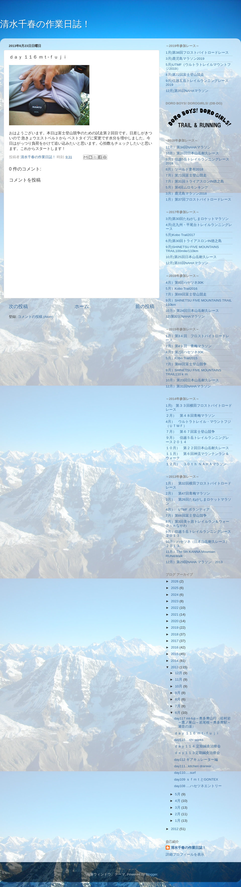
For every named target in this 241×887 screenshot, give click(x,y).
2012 (175, 829)
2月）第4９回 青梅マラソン (189, 346)
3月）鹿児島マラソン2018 (186, 193)
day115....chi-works (188, 740)
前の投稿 (144, 306)
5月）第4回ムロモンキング (187, 187)
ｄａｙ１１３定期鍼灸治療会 (197, 753)
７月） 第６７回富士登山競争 (190, 432)
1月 (178, 820)
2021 (175, 614)
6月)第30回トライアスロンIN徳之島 (194, 241)
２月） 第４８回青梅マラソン (190, 416)
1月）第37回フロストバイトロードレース (198, 199)
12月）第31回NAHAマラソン (188, 386)
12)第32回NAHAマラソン (185, 316)
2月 (178, 814)
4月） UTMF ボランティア (188, 509)
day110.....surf (185, 773)
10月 (179, 686)
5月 (178, 794)
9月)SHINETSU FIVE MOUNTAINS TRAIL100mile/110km (192, 249)
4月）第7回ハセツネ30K (185, 352)
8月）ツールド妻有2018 (184, 169)
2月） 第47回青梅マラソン (188, 493)
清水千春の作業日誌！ (45, 24)
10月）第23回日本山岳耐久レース (192, 380)
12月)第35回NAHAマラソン (187, 91)
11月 (179, 679)
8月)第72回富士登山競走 (185, 75)
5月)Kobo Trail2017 (180, 235)
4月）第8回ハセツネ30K (185, 282)
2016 (175, 647)
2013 (175, 667)
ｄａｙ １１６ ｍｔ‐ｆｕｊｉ (196, 733)
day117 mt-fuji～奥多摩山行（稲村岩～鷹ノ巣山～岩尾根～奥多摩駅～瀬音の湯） (202, 722)
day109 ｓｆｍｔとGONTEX (196, 779)
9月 (178, 693)
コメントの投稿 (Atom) (35, 317)
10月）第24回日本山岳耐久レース (192, 311)
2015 (175, 654)
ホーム (82, 306)
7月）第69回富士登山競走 (186, 294)
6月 (178, 713)
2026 (175, 581)
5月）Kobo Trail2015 (181, 358)
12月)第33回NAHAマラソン (187, 263)
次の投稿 (18, 306)
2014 (175, 661)
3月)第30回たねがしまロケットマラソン (197, 219)
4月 (178, 801)
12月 (179, 673)
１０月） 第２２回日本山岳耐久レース (197, 448)
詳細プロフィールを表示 (185, 854)
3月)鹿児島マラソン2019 (185, 59)
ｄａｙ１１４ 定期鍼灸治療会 (197, 746)
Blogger (151, 874)
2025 (175, 588)
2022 (175, 608)
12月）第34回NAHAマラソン (188, 147)
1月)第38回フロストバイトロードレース (197, 52)
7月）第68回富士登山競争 (186, 364)
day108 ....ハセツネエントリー (198, 786)
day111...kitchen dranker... (194, 766)
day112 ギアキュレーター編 (196, 759)
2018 (175, 634)
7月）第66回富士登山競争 (186, 515)
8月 (178, 699)
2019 (175, 627)
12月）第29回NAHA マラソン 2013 (194, 562)
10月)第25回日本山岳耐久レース (191, 257)
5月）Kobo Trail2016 (181, 288)
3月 (178, 807)
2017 (175, 641)
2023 (175, 601)
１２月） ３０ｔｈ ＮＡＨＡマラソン (196, 464)
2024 (175, 595)
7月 (178, 706)
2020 (175, 621)
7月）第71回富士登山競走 (186, 175)
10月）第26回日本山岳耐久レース (192, 153)
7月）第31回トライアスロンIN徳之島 (195, 181)
